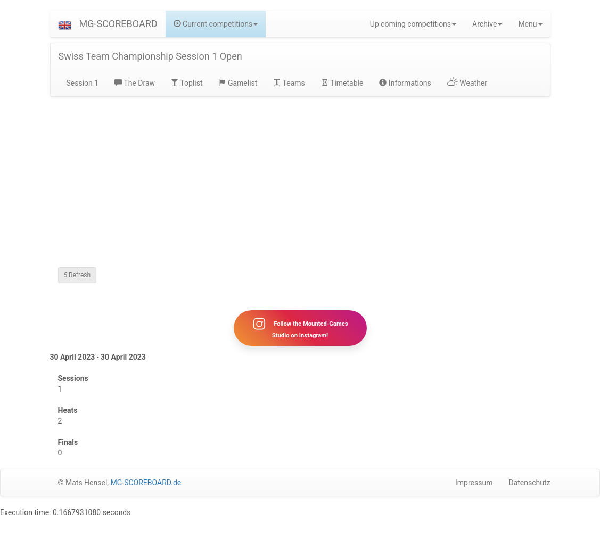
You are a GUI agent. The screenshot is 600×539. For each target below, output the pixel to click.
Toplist (186, 83)
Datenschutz (529, 482)
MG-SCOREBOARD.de (146, 482)
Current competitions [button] (216, 24)
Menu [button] (530, 24)
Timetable (342, 83)
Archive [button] (487, 24)
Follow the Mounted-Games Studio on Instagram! (300, 328)
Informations (405, 83)
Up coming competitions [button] (413, 24)
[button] (64, 24)
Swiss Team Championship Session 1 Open (150, 56)
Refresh (77, 275)
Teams (289, 83)
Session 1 (83, 83)
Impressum (473, 482)
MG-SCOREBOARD (118, 23)
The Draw (134, 83)
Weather (467, 83)
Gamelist (237, 83)
